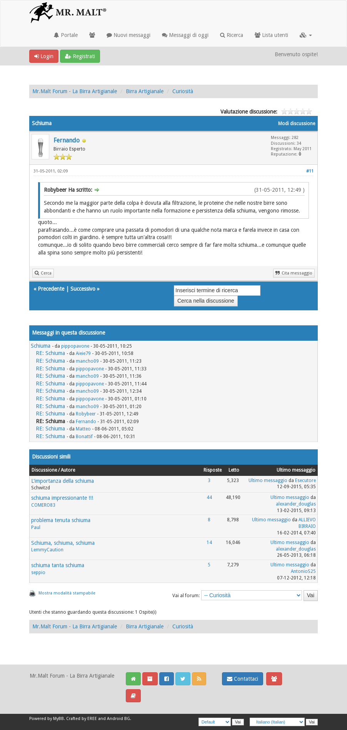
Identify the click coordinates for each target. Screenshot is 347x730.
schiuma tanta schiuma (57, 565)
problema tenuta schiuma (60, 520)
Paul (35, 527)
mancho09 (87, 361)
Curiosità (182, 91)
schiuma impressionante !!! (62, 498)
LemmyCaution (47, 550)
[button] (306, 35)
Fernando (66, 140)
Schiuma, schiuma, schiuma (63, 543)
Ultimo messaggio (268, 480)
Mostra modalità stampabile (66, 593)
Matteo (83, 429)
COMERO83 (43, 505)
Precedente (51, 289)
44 (209, 497)
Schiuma (40, 346)
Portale (66, 35)
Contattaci (242, 679)
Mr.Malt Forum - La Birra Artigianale (74, 91)
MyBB (58, 718)
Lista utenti (271, 35)
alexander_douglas (296, 504)
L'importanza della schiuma (62, 481)
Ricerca (231, 35)
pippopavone (75, 346)
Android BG (118, 718)
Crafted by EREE (81, 718)
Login (43, 56)
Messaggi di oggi (185, 35)
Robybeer (86, 414)
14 (209, 542)
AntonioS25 (303, 571)
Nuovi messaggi (128, 35)
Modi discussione (296, 123)
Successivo (82, 289)
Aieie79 (83, 353)
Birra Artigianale (144, 91)
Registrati (80, 56)
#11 (310, 171)
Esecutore (305, 480)
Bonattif (84, 436)
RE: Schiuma (50, 353)
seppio (38, 572)
